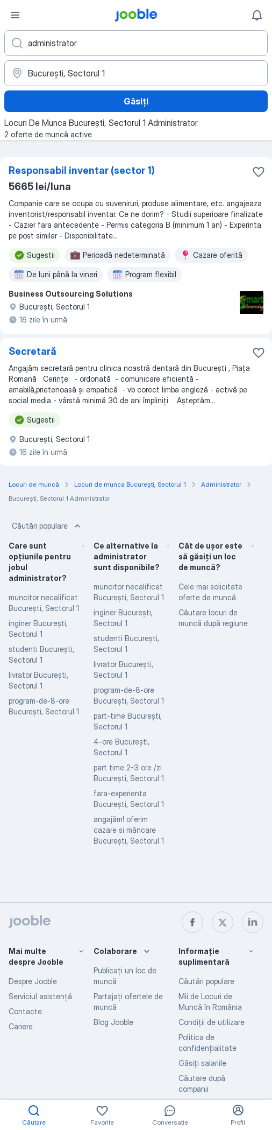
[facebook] (192, 922)
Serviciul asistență (40, 996)
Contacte (25, 1011)
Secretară (32, 351)
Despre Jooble (33, 981)
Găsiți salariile (202, 1063)
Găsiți (136, 101)
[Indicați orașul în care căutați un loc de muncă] (136, 73)
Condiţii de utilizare (211, 1022)
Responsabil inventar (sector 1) (82, 170)
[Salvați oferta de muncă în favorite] (258, 171)
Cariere (21, 1026)
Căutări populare (47, 526)
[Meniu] (15, 15)
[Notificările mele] (257, 15)
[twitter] (222, 922)
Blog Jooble (113, 1022)
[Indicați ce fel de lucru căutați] (136, 43)
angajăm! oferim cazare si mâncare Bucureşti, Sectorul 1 (129, 830)
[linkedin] (252, 922)
